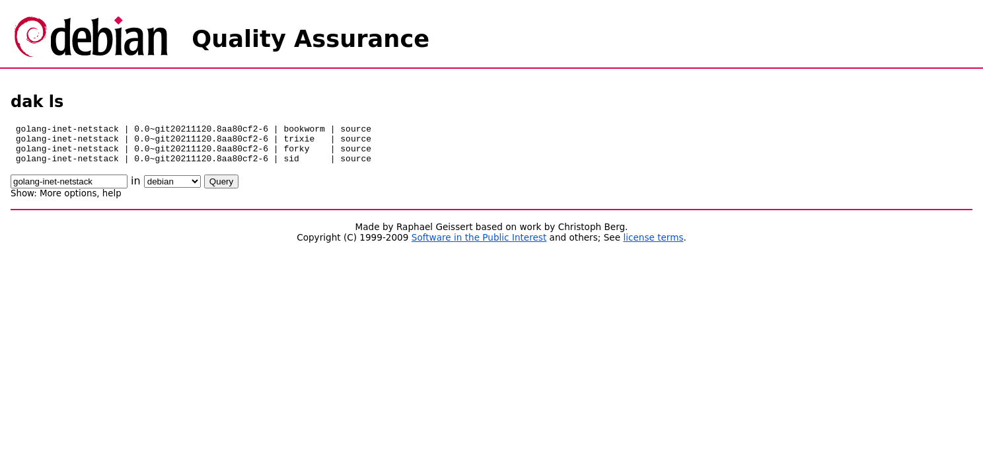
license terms (653, 245)
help (112, 201)
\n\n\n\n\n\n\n (172, 189)
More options (68, 201)
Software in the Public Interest (479, 245)
